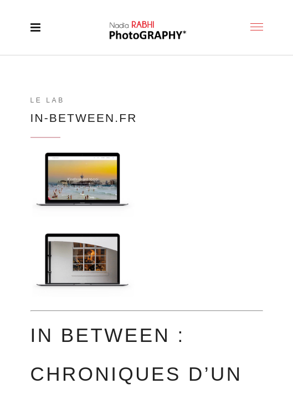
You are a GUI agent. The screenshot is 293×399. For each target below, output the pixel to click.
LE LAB (47, 100)
